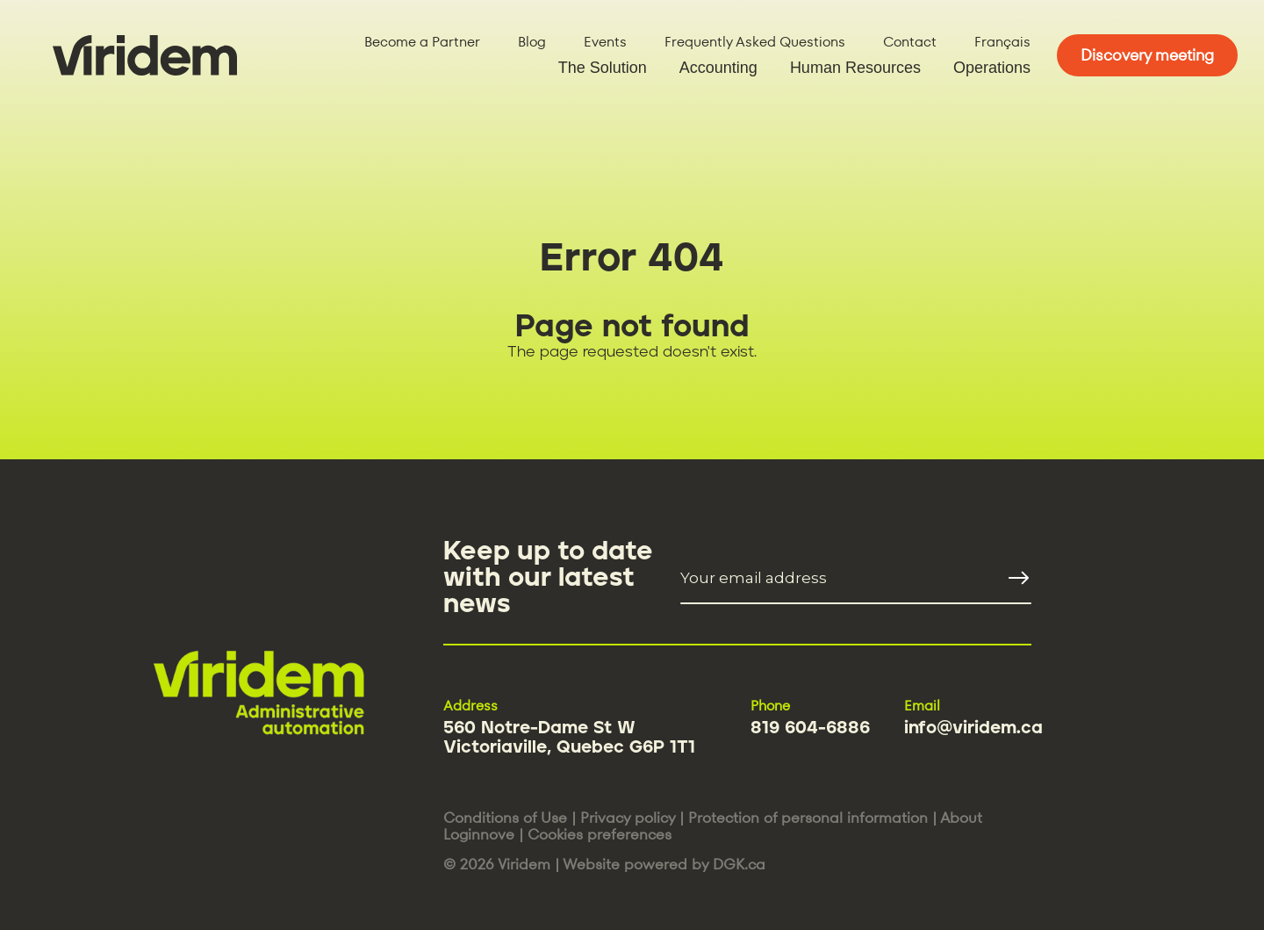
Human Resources (855, 67)
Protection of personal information (808, 817)
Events (605, 42)
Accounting (718, 67)
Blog (532, 42)
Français (1002, 42)
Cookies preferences (600, 834)
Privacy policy (627, 817)
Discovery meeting (1147, 55)
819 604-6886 (810, 728)
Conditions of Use (505, 817)
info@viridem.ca (973, 728)
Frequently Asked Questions (754, 42)
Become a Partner (422, 42)
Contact (910, 42)
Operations (992, 67)
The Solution (602, 67)
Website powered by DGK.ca (664, 864)
